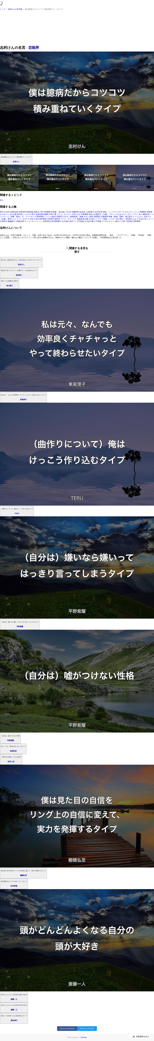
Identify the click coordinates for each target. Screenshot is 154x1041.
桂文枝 (82, 212)
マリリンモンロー (64, 214)
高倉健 (79, 219)
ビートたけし (138, 217)
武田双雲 (22, 212)
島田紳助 (30, 212)
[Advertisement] (77, 28)
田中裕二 (20, 214)
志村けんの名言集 (15, 9)
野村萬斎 (40, 217)
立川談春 (80, 221)
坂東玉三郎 (38, 212)
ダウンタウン (127, 214)
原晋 (91, 217)
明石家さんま (131, 219)
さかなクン (4, 214)
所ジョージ (148, 219)
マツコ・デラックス (68, 219)
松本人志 (92, 214)
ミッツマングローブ (116, 212)
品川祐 (97, 212)
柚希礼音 (146, 214)
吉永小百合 (34, 219)
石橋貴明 (104, 217)
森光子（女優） (102, 214)
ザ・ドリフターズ (29, 217)
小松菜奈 (129, 221)
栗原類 (149, 212)
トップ (2, 9)
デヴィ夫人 (137, 214)
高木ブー (72, 221)
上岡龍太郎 (19, 221)
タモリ (86, 217)
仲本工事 (52, 214)
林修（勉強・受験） (117, 217)
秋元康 (85, 219)
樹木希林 (42, 219)
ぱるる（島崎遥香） (71, 217)
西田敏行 (57, 221)
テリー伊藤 (102, 219)
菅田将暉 (136, 221)
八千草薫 (97, 221)
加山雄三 (62, 212)
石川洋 (69, 212)
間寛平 (60, 217)
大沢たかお (76, 214)
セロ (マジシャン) (132, 212)
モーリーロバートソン (33, 221)
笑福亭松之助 (48, 221)
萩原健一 (54, 212)
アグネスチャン (107, 221)
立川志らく (93, 219)
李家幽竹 (143, 212)
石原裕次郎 (13, 212)
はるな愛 (13, 214)
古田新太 (3, 221)
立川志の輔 (88, 221)
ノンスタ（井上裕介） (116, 219)
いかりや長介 (30, 214)
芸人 (2, 200)
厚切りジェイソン (15, 219)
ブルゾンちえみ (115, 214)
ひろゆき (140, 219)
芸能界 (33, 48)
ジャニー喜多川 (50, 217)
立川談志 (65, 221)
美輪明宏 (75, 212)
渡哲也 (57, 219)
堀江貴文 (128, 217)
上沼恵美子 (89, 212)
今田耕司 (50, 219)
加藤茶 (46, 214)
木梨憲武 (97, 217)
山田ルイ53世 (119, 221)
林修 (81, 217)
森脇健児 (11, 221)
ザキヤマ (26, 219)
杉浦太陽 (39, 214)
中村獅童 (47, 212)
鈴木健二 (104, 212)
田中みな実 (4, 212)
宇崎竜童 (84, 214)
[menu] (1, 1)
